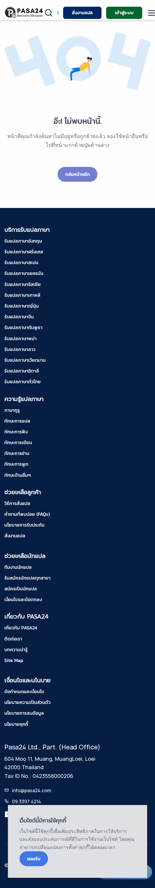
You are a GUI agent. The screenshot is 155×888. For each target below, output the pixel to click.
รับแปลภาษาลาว (19, 349)
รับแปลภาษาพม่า (20, 338)
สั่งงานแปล (82, 12)
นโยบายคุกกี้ (16, 724)
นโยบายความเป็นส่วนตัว (27, 702)
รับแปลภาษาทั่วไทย (22, 381)
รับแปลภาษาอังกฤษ (23, 240)
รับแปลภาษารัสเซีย (22, 284)
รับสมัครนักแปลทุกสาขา (27, 577)
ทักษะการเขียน (18, 442)
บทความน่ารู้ (16, 649)
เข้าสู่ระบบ (124, 12)
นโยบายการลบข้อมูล (24, 712)
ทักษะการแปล (17, 420)
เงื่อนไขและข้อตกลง (23, 599)
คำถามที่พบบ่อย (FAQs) (27, 514)
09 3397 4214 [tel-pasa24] (26, 801)
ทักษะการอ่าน (16, 453)
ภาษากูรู (12, 410)
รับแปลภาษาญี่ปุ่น (21, 305)
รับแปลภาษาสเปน (21, 262)
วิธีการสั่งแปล (17, 503)
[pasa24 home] (24, 12)
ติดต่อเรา (13, 638)
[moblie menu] (151, 13)
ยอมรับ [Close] (33, 858)
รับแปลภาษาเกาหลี (22, 295)
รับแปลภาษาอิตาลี (21, 370)
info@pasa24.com (31, 790)
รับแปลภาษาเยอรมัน (23, 273)
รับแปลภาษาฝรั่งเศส (23, 251)
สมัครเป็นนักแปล (20, 588)
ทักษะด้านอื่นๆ (17, 475)
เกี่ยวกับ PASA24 (20, 627)
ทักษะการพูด (16, 463)
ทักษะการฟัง (16, 431)
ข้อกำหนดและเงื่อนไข (24, 691)
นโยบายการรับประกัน (24, 524)
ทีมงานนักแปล (18, 567)
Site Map (13, 660)
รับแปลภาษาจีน (19, 316)
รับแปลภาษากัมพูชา (23, 327)
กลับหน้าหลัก (77, 174)
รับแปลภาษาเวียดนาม (25, 359)
